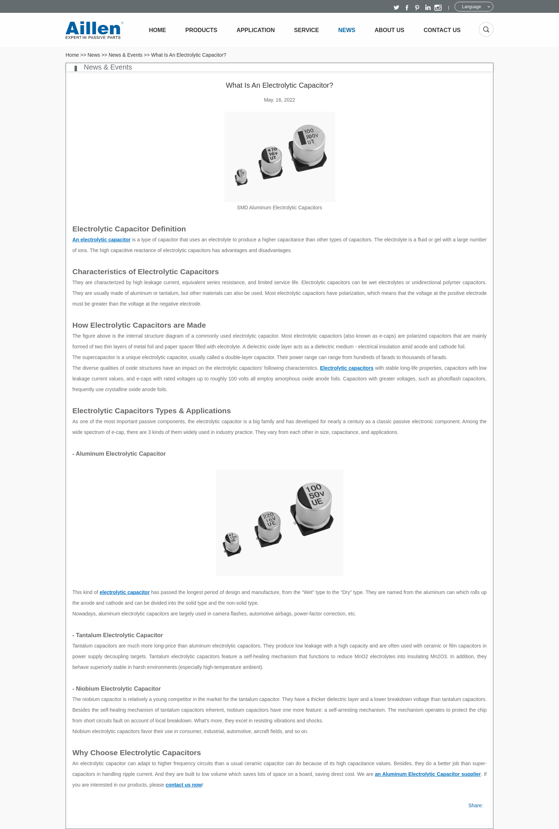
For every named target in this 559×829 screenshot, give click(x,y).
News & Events (126, 55)
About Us (390, 30)
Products (201, 30)
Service (306, 30)
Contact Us (442, 30)
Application (256, 30)
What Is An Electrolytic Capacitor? (188, 55)
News (346, 30)
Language (471, 6)
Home (157, 30)
